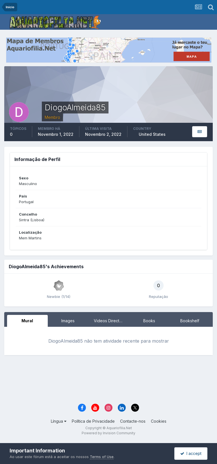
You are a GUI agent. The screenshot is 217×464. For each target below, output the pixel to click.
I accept (190, 453)
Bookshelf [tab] (189, 320)
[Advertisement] (112, 382)
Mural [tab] (27, 320)
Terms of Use (102, 456)
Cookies (158, 421)
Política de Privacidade (93, 421)
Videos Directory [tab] (109, 320)
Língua (58, 421)
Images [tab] (68, 320)
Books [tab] (149, 320)
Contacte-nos (133, 421)
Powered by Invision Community (108, 433)
